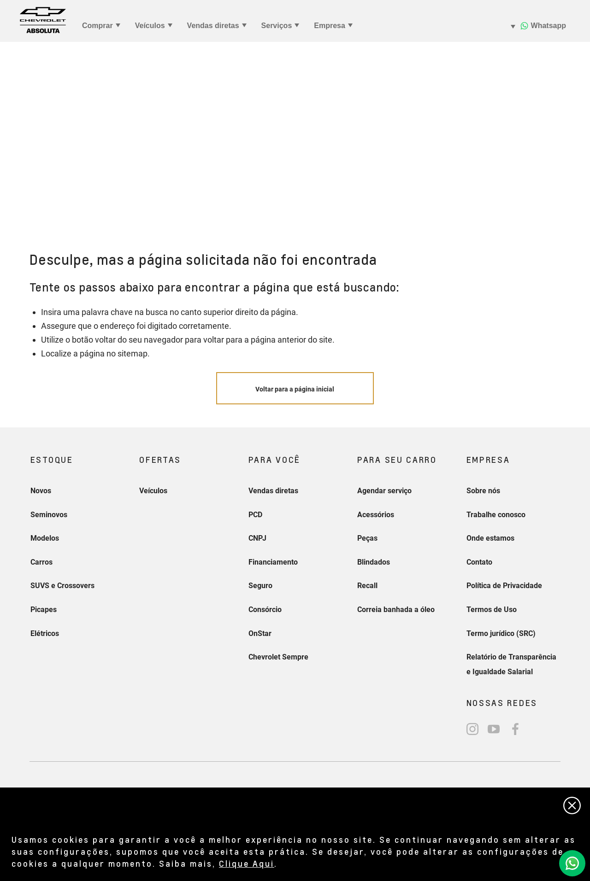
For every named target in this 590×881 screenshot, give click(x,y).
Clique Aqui (246, 863)
